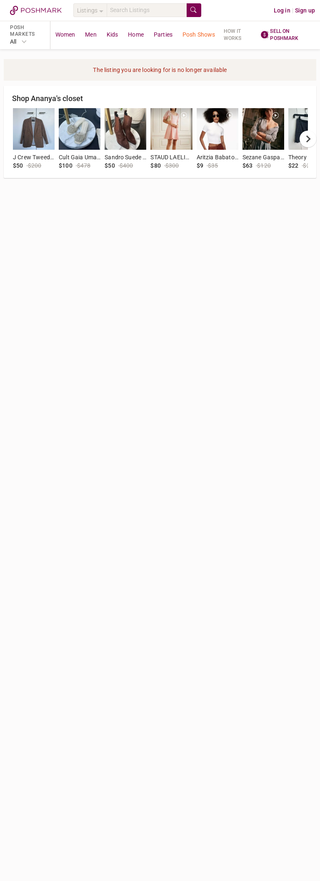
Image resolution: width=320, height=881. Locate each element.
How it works (233, 34)
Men (90, 34)
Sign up (305, 10)
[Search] (147, 10)
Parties (163, 34)
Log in (282, 10)
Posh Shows (198, 34)
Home (136, 34)
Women (65, 34)
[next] (308, 139)
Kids (112, 34)
